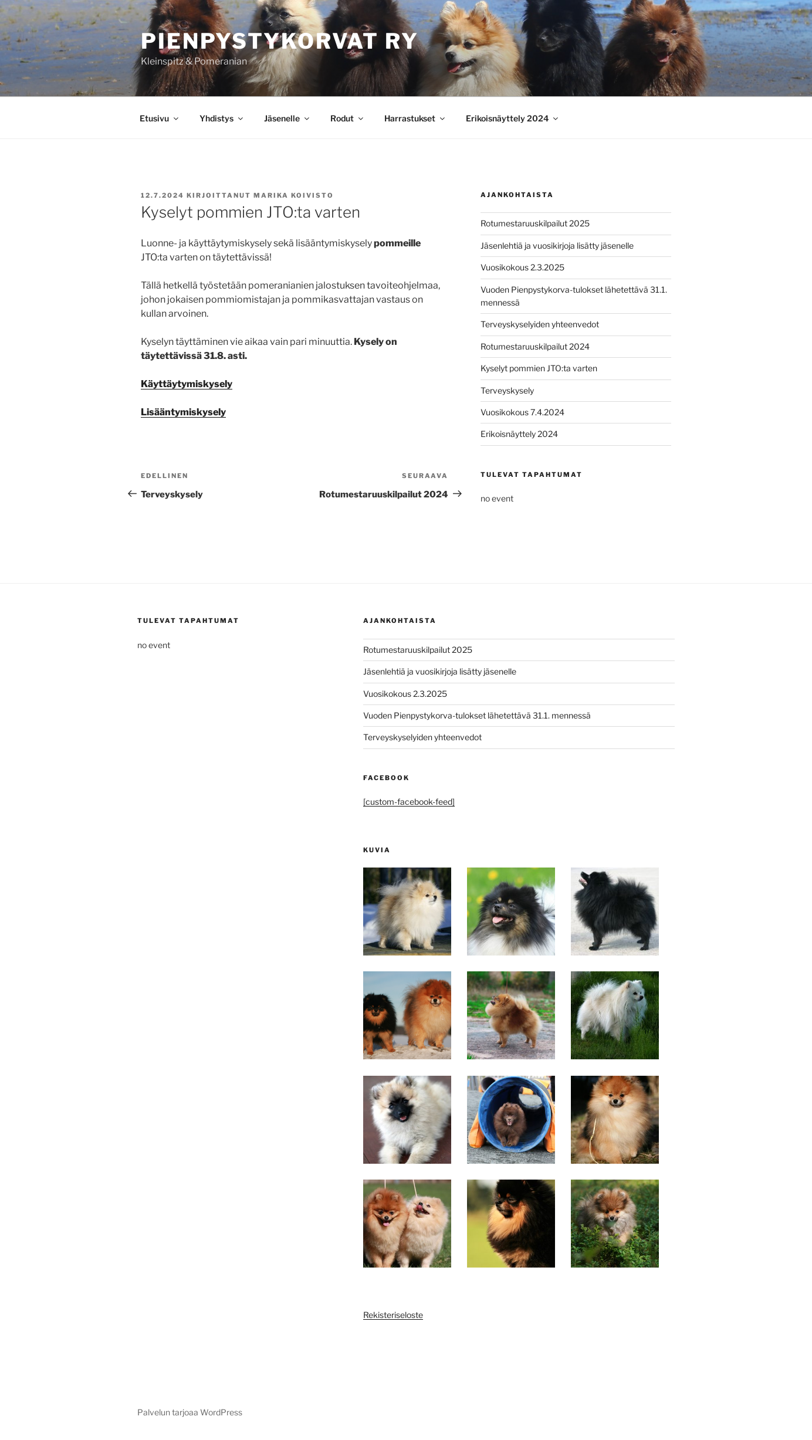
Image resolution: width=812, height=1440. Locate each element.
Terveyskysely (507, 390)
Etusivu (160, 118)
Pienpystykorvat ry (280, 41)
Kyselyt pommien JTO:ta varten (539, 368)
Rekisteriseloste (393, 1315)
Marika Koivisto (293, 195)
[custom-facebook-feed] (409, 802)
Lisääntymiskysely (183, 412)
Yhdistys (222, 118)
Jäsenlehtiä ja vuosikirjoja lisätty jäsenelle (557, 245)
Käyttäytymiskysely (186, 383)
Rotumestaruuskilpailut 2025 (535, 223)
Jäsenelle (287, 118)
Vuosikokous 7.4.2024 (522, 412)
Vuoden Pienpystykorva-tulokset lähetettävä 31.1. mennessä (477, 715)
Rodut (347, 118)
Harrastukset (415, 118)
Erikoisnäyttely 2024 (513, 118)
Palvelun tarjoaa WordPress (189, 1412)
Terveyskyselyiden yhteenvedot (540, 324)
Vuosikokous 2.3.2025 (522, 267)
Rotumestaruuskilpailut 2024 (535, 346)
